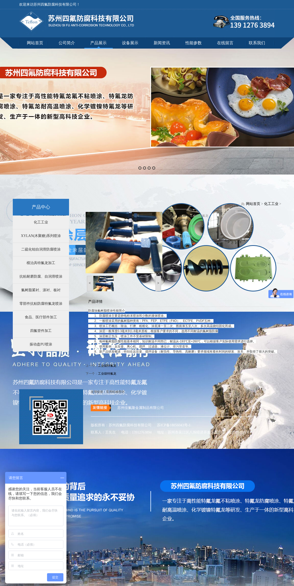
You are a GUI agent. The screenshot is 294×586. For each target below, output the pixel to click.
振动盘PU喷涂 (41, 344)
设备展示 (130, 43)
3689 (189, 236)
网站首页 (35, 43)
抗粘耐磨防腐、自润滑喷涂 (40, 276)
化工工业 (41, 222)
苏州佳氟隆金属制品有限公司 (140, 408)
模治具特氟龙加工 (41, 263)
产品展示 (98, 43)
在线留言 (225, 43)
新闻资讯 (162, 43)
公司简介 (67, 43)
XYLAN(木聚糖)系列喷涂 (41, 236)
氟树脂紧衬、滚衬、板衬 (41, 290)
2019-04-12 (196, 226)
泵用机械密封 (115, 392)
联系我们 (257, 43)
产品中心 (41, 207)
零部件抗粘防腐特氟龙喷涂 (40, 304)
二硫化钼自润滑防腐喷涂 (41, 249)
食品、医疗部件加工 (41, 317)
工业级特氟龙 (199, 216)
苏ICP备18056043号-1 (172, 425)
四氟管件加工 (41, 331)
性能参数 (193, 43)
